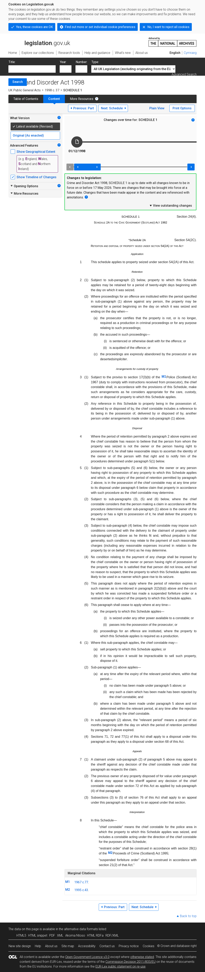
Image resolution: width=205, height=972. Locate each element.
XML (60, 935)
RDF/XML (112, 935)
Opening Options (24, 186)
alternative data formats (81, 929)
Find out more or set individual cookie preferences (100, 27)
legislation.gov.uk (39, 41)
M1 (164, 376)
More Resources (81, 99)
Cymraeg (190, 53)
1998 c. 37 (52, 90)
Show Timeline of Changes (36, 177)
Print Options (182, 108)
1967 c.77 (81, 882)
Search (17, 82)
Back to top (188, 916)
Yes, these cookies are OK (34, 27)
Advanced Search (184, 74)
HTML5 (21, 935)
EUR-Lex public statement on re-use (120, 966)
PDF (52, 935)
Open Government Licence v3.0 (87, 957)
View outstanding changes (170, 205)
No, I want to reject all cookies (168, 27)
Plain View (156, 108)
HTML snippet (37, 935)
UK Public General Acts (24, 90)
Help (38, 946)
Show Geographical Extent (36, 152)
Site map (67, 946)
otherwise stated (142, 957)
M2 (110, 852)
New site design (20, 946)
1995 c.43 (81, 890)
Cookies (148, 946)
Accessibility (86, 946)
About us (51, 946)
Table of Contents (25, 99)
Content (54, 99)
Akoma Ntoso (75, 935)
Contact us (107, 946)
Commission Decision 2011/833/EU (131, 962)
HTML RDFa (95, 935)
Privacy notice (129, 946)
